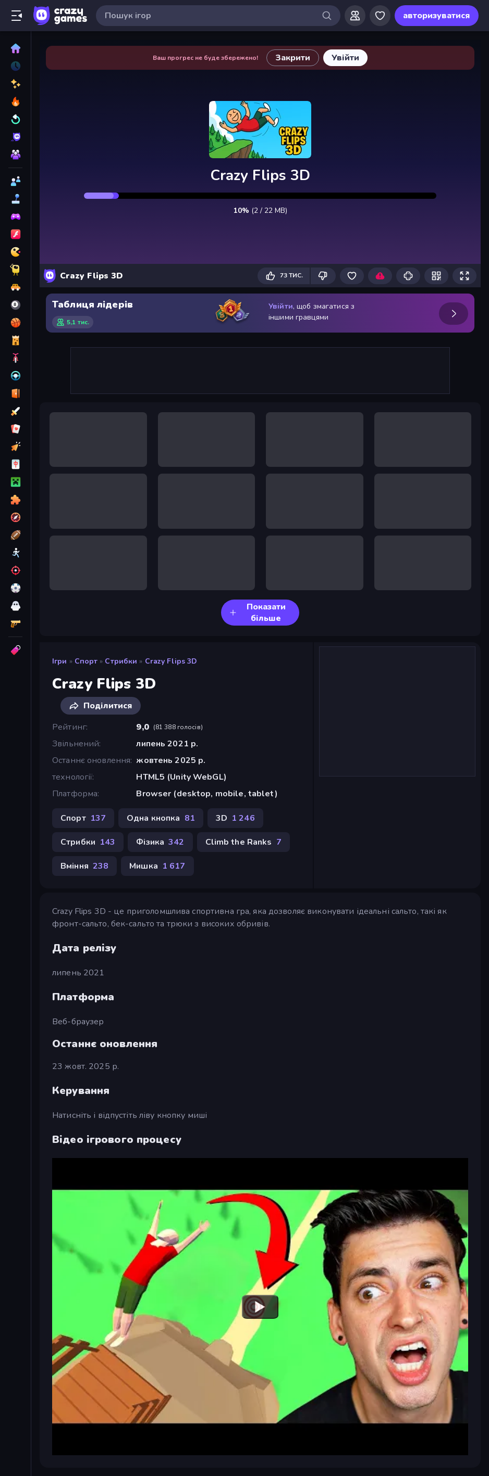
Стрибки (121, 661)
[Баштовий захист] (15, 340)
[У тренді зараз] (15, 101)
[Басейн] (15, 305)
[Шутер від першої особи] (15, 623)
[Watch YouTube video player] (260, 1306)
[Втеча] (15, 393)
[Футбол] (15, 588)
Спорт (86, 661)
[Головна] (15, 48)
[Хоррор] (15, 606)
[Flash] (15, 234)
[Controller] (15, 216)
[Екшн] (15, 411)
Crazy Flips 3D (171, 661)
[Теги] (15, 650)
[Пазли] (15, 499)
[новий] (15, 84)
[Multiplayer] (15, 154)
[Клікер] (15, 446)
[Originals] (15, 137)
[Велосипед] (15, 358)
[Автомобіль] (15, 287)
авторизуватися (436, 15)
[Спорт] (15, 535)
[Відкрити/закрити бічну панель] (16, 15)
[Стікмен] (15, 553)
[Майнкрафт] (15, 482)
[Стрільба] (15, 570)
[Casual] (15, 199)
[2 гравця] (15, 181)
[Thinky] (15, 269)
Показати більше (257, 612)
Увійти (280, 306)
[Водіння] (15, 376)
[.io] (15, 252)
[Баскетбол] (15, 323)
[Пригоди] (15, 517)
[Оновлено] (15, 119)
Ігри (59, 661)
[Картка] (15, 429)
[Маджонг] (15, 464)
